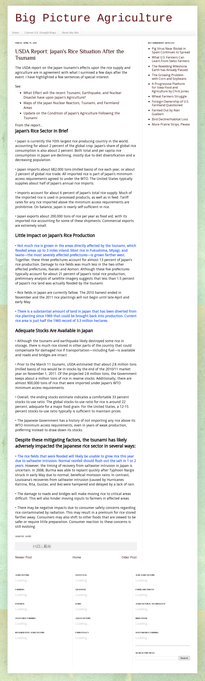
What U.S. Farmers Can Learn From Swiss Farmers (170, 59)
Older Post (129, 557)
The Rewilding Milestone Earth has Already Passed (170, 68)
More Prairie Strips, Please (171, 124)
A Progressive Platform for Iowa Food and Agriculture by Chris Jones (170, 87)
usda (28, 536)
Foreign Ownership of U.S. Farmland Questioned (170, 103)
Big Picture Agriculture (93, 18)
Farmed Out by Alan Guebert (166, 112)
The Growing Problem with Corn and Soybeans (169, 77)
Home (15, 32)
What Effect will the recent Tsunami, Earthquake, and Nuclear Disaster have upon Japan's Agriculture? (72, 95)
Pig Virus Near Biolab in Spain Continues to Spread (171, 50)
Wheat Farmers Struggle (169, 96)
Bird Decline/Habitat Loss (170, 119)
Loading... (21, 580)
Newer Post (23, 557)
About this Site (70, 32)
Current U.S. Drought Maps (40, 32)
